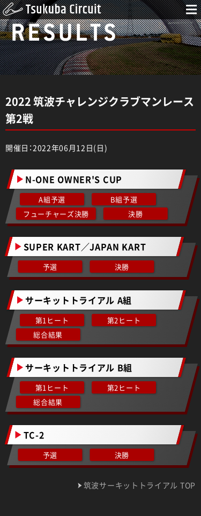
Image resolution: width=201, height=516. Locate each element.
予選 (50, 266)
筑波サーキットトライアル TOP (140, 485)
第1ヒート (52, 320)
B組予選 (123, 199)
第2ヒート (123, 320)
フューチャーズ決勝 (56, 214)
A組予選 (52, 199)
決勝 (135, 214)
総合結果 (48, 334)
